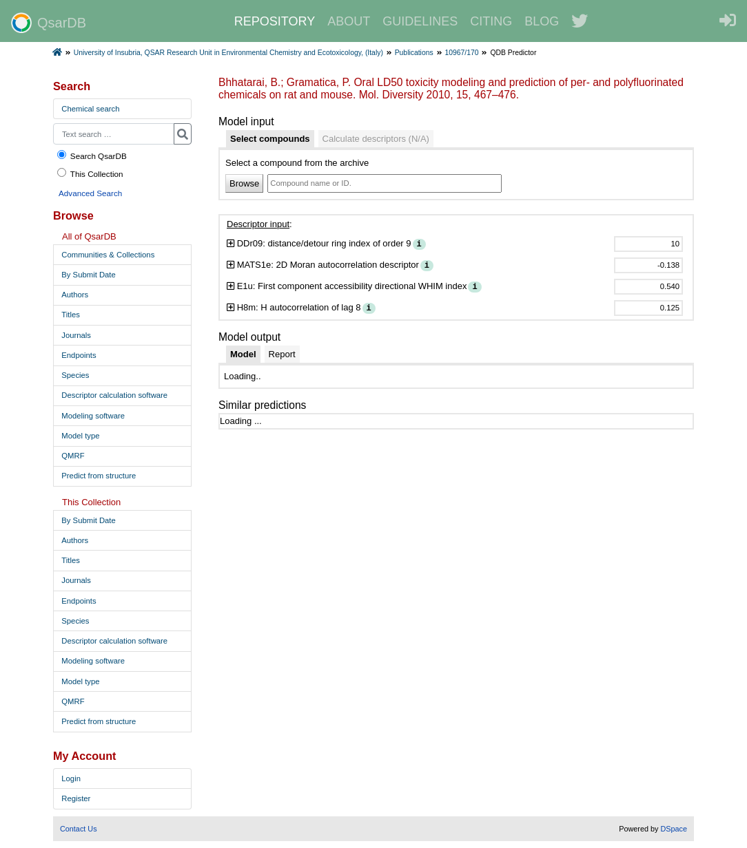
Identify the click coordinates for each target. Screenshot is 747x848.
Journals (76, 335)
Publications (414, 52)
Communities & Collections (107, 255)
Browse (244, 183)
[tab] (270, 139)
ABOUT (348, 21)
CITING (491, 21)
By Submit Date (88, 275)
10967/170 (461, 52)
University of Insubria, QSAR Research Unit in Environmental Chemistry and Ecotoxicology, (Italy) (228, 52)
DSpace (673, 829)
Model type (80, 436)
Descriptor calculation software (114, 395)
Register (75, 798)
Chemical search (90, 109)
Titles (70, 314)
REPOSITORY (274, 21)
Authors (74, 294)
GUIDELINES (420, 21)
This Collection (89, 173)
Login (71, 778)
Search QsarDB (91, 155)
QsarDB (48, 22)
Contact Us (78, 829)
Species (75, 375)
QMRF (72, 456)
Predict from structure (98, 475)
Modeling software (93, 416)
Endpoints (78, 355)
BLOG (541, 21)
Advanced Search (90, 193)
